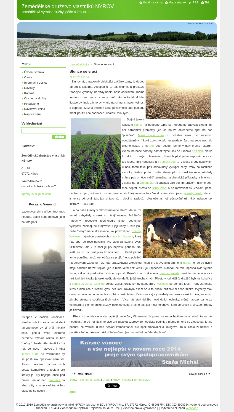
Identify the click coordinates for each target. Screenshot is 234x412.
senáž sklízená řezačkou (88, 283)
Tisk (207, 2)
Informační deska (35, 82)
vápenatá (146, 182)
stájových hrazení (121, 236)
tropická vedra (169, 161)
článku (138, 124)
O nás (28, 77)
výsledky (162, 283)
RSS (195, 2)
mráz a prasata (169, 273)
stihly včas (159, 188)
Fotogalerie (31, 103)
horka (187, 262)
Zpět (72, 391)
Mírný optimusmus (151, 135)
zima (97, 379)
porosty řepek (193, 193)
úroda (106, 379)
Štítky (73, 379)
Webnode (192, 408)
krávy (116, 379)
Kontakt (29, 93)
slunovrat (86, 379)
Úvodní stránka (79, 64)
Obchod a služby (35, 98)
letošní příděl (30, 354)
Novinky (29, 88)
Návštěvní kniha (34, 109)
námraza (54, 380)
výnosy (126, 379)
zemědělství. (142, 379)
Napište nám (32, 114)
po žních (197, 151)
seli (152, 145)
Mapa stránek (177, 2)
